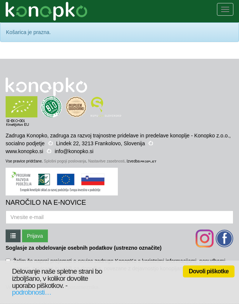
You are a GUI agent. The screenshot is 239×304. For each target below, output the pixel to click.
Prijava (35, 236)
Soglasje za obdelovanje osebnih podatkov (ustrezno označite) (84, 248)
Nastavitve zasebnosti (106, 161)
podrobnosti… (31, 292)
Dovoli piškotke (209, 271)
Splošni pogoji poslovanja (65, 161)
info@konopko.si (74, 151)
